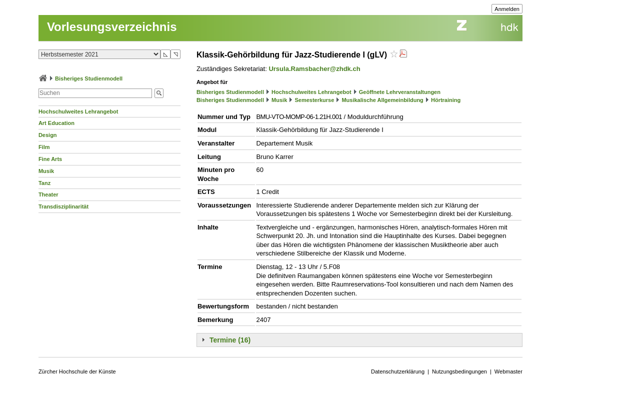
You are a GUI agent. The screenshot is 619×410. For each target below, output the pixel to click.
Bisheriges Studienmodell (88, 79)
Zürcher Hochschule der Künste (77, 371)
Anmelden (507, 9)
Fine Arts (50, 159)
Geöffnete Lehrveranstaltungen (399, 92)
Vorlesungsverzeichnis (112, 27)
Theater (48, 195)
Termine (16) (230, 340)
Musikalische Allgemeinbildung (382, 100)
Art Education (56, 123)
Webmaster (508, 371)
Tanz (44, 183)
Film (44, 147)
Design (47, 135)
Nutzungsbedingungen (459, 371)
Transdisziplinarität (63, 207)
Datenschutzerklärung (397, 371)
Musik (46, 171)
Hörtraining (445, 100)
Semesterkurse (314, 100)
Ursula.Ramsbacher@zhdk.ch (314, 68)
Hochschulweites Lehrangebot (78, 111)
